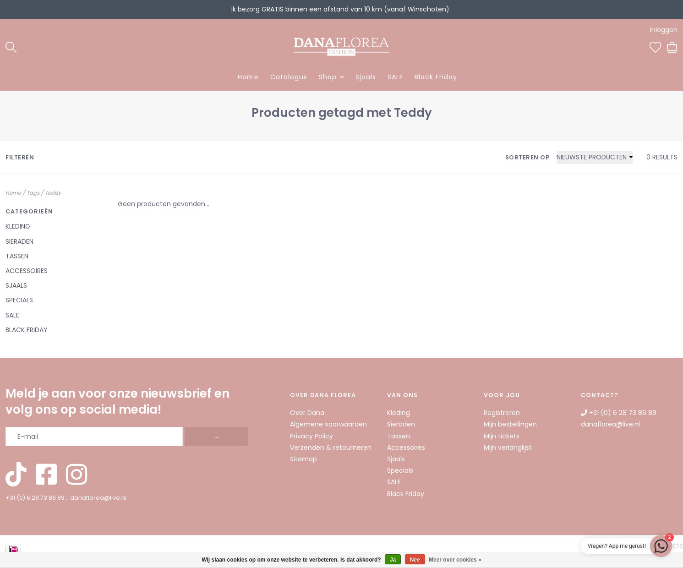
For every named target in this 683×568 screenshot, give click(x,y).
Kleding (17, 226)
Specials (19, 300)
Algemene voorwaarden (328, 424)
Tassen (16, 256)
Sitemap (303, 459)
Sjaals (365, 77)
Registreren (502, 412)
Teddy (53, 193)
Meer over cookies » (455, 560)
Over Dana (307, 412)
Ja (393, 560)
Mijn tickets (501, 436)
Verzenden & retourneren (331, 447)
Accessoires (26, 270)
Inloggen (664, 29)
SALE (395, 77)
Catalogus (288, 77)
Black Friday (436, 77)
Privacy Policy (311, 436)
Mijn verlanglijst (508, 447)
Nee (415, 560)
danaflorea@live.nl (98, 498)
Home (248, 77)
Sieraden (19, 241)
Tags (33, 193)
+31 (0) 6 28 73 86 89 (35, 498)
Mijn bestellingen (510, 424)
